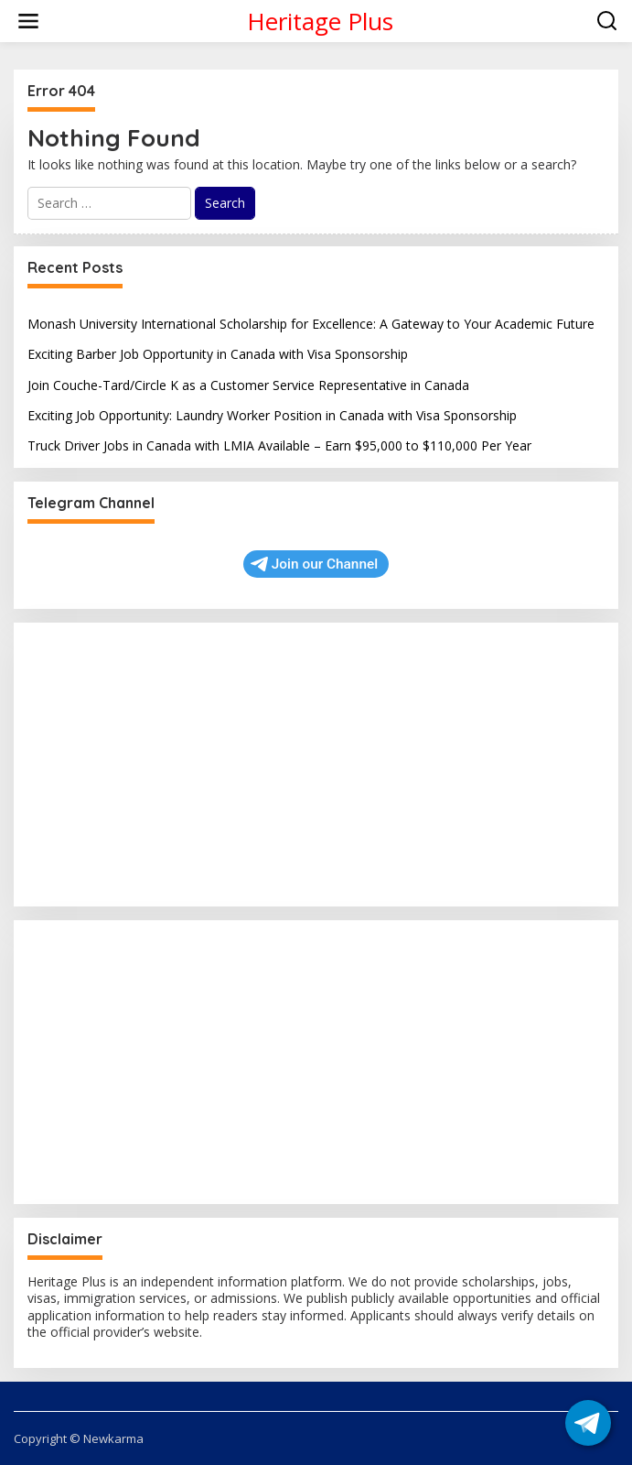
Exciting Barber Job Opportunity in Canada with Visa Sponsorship (217, 354)
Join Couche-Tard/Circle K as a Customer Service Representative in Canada (248, 385)
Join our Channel (314, 564)
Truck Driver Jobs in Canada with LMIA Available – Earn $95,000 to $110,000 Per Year (279, 445)
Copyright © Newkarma (79, 1438)
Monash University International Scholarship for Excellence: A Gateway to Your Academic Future (311, 323)
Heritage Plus (320, 21)
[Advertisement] (316, 764)
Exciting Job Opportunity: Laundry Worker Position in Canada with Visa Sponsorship (272, 415)
